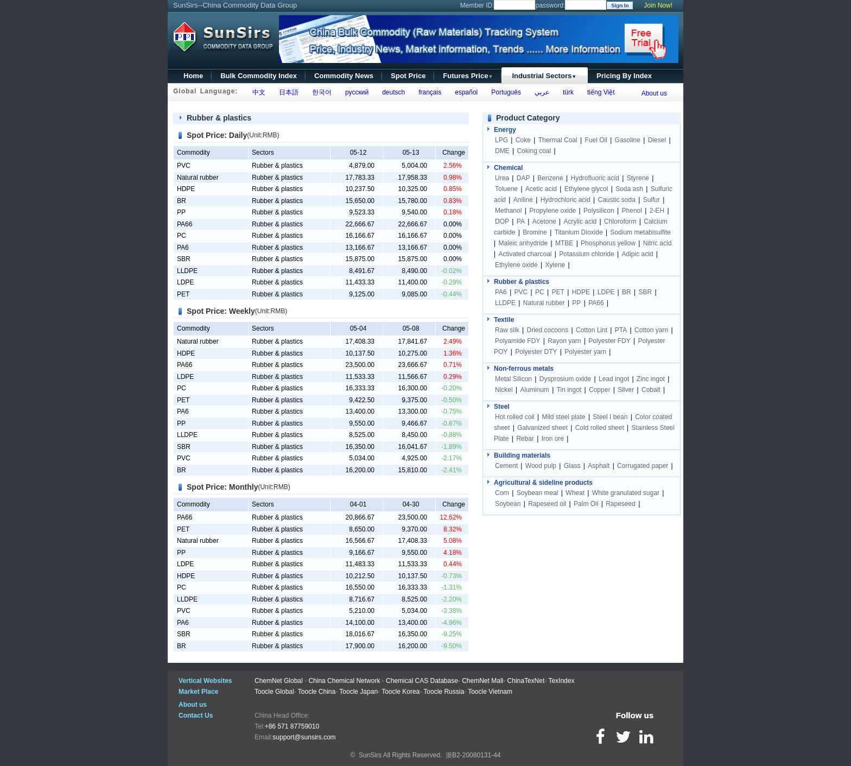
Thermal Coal (557, 140)
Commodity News (343, 76)
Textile (504, 320)
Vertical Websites (205, 681)
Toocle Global (274, 691)
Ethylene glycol (586, 189)
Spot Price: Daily (217, 135)
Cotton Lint (591, 330)
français (428, 92)
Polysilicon (598, 210)
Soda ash (629, 189)
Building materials (522, 455)
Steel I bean (610, 417)
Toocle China (316, 691)
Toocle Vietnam (490, 691)
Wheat (575, 493)
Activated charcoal (524, 254)
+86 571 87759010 (292, 726)
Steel (502, 406)
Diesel (657, 140)
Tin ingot (569, 390)
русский (355, 92)
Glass (572, 466)
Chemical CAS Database (422, 681)
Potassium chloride (586, 254)
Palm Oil (586, 504)
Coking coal (534, 151)
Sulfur (651, 200)
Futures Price (468, 76)
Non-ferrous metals (524, 368)
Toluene (506, 189)
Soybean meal (537, 493)
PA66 (184, 224)
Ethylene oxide (516, 265)
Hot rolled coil (515, 417)
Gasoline (627, 140)
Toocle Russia (443, 691)
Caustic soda (616, 200)
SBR (183, 259)
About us (654, 93)
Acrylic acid (580, 221)
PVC (183, 165)
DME (503, 151)
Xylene (555, 265)
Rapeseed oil (547, 504)
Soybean (507, 504)
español (465, 92)
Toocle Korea (401, 691)
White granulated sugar (625, 493)
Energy (505, 130)
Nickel (504, 390)
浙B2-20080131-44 (473, 755)
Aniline (523, 200)
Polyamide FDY (517, 341)
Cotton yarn (651, 330)
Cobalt (651, 390)
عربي (540, 92)
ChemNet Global (279, 681)
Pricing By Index (624, 76)
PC (181, 235)
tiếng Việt (598, 92)
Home (193, 76)
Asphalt (598, 466)
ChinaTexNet (526, 681)
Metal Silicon (513, 379)
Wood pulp (540, 466)
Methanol (508, 210)
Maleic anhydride (523, 243)
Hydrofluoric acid (594, 178)
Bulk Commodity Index (258, 76)
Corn (502, 493)
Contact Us (196, 715)
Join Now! (658, 5)
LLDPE (187, 271)
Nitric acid (657, 243)
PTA (621, 330)
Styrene (638, 178)
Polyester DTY (536, 352)
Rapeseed (621, 504)
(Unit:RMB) (263, 135)
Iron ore (553, 438)
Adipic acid (637, 254)
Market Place (198, 691)
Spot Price (408, 76)
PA (521, 221)
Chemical (508, 168)
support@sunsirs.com (303, 737)
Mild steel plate (564, 417)
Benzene (550, 178)
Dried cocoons (547, 330)
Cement (506, 466)
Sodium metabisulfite (640, 232)
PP (181, 212)
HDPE (186, 189)
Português (504, 92)
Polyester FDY (609, 341)
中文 (257, 92)
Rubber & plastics (219, 117)
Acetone (544, 221)
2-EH (657, 210)
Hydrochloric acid (565, 200)
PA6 (183, 247)
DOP (502, 221)
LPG (501, 140)
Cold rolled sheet (599, 428)
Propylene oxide (552, 210)
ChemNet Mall (482, 681)
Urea (502, 178)
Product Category (528, 117)
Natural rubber (198, 177)
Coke (523, 140)
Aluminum (534, 390)
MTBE (564, 243)
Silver (626, 390)
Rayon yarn (564, 341)
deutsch (391, 92)
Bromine (535, 232)
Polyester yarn (585, 352)
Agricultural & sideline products (543, 482)
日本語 (287, 92)
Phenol (632, 210)
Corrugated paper (642, 466)
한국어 (320, 92)
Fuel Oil (596, 140)
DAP (523, 178)
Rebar (525, 438)
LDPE (185, 282)
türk (566, 92)
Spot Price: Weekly (221, 311)
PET (183, 294)
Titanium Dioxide (579, 232)
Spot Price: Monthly (222, 487)
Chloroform (620, 221)
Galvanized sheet (542, 428)
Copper (599, 390)
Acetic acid (541, 189)
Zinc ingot (651, 379)
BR (181, 201)
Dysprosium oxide (565, 379)
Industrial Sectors (544, 76)
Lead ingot (614, 379)
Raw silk (507, 330)
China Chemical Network (344, 681)
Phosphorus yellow (608, 243)
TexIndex (561, 681)
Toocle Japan (358, 691)
